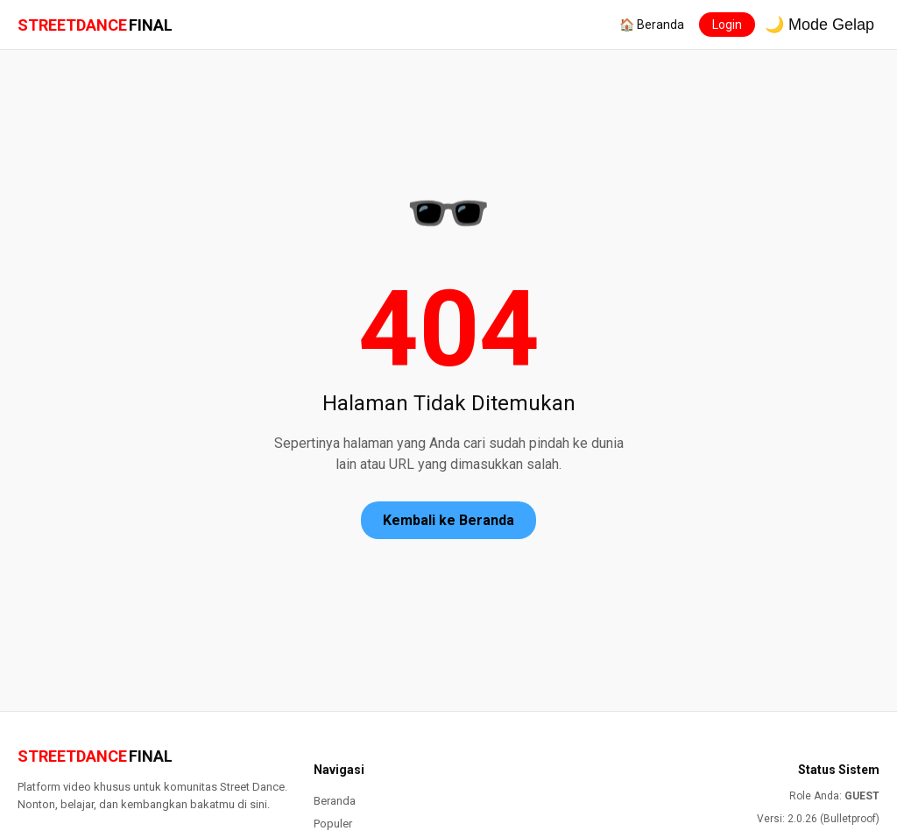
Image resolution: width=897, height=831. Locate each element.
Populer (333, 823)
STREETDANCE (95, 25)
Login (727, 25)
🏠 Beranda (651, 25)
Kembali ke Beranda (448, 520)
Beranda (335, 800)
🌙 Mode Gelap (819, 24)
